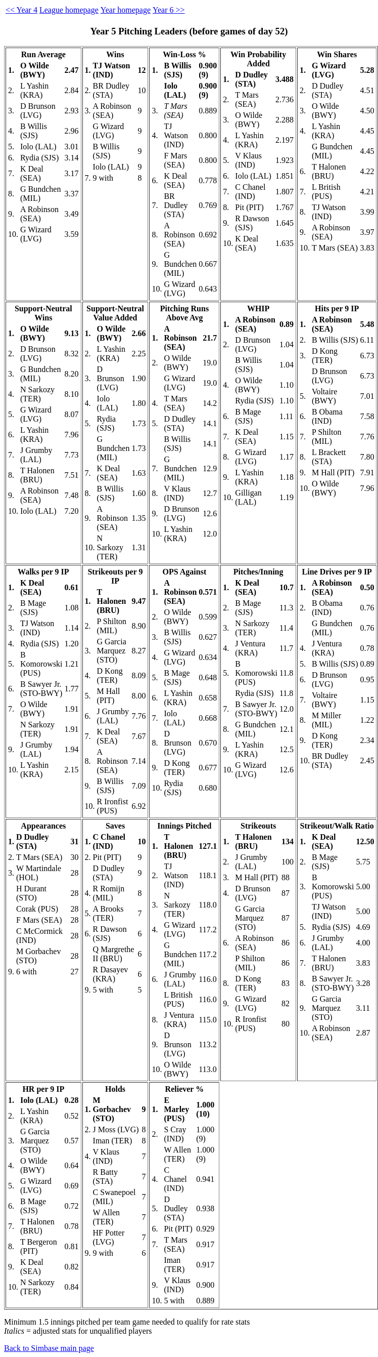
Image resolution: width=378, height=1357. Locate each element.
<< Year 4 (21, 10)
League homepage (69, 10)
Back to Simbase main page (49, 1348)
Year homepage (126, 10)
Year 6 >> (169, 10)
